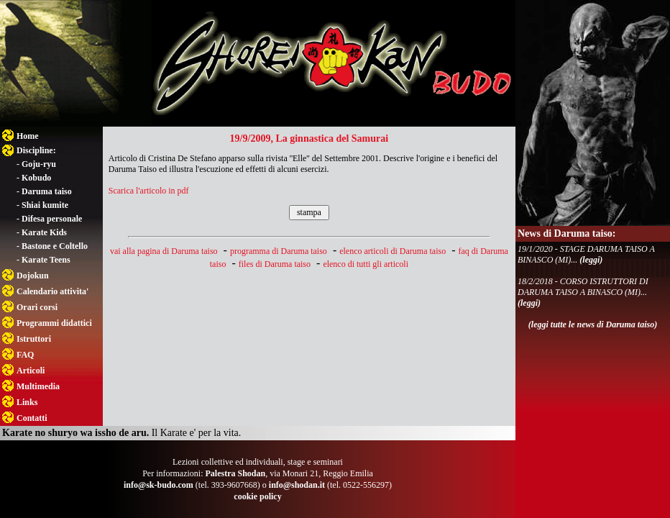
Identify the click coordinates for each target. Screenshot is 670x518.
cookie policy (257, 496)
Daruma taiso (47, 191)
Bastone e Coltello (55, 246)
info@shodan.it (297, 485)
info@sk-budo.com (158, 485)
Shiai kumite (45, 205)
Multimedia (38, 386)
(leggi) (590, 260)
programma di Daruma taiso (278, 251)
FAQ (25, 355)
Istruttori (34, 339)
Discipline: (36, 150)
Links (27, 402)
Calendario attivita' (52, 291)
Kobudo (36, 178)
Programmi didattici (54, 323)
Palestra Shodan (235, 473)
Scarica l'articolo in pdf (149, 191)
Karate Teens (46, 260)
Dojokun (33, 276)
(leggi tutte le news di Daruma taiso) (592, 324)
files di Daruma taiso (275, 264)
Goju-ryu (39, 164)
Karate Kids (44, 232)
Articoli (31, 370)
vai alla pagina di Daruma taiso (164, 251)
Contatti (32, 418)
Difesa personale (52, 219)
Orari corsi (37, 307)
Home (28, 136)
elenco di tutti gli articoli (365, 264)
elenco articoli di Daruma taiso (392, 251)
